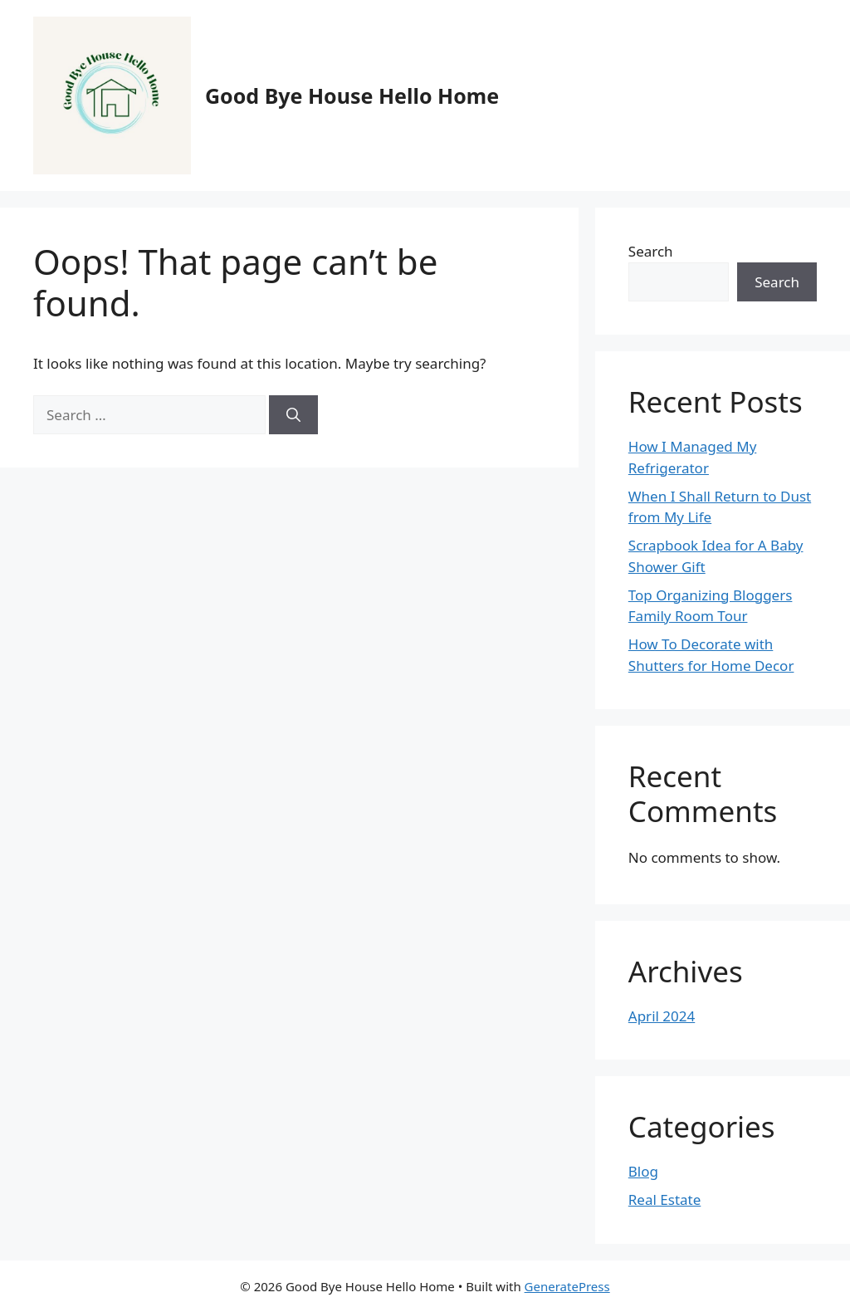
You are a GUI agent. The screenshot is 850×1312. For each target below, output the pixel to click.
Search (650, 251)
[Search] (293, 415)
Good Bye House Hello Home (352, 95)
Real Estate (664, 1199)
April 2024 (661, 1016)
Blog (643, 1171)
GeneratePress (567, 1286)
